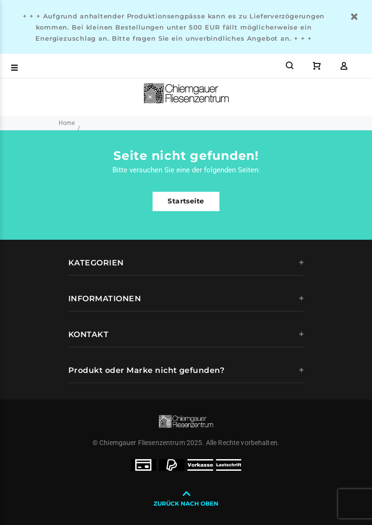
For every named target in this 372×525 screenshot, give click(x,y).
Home (67, 123)
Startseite (186, 201)
